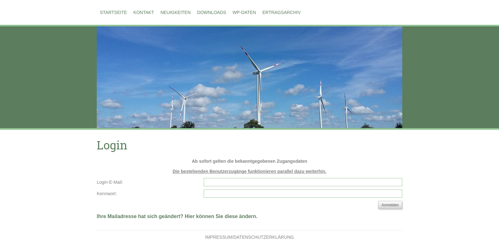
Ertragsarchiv (281, 12)
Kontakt (143, 12)
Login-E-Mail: (110, 182)
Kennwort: (107, 193)
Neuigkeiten (175, 12)
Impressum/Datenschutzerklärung (249, 237)
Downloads (211, 12)
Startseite (113, 12)
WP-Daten (244, 12)
